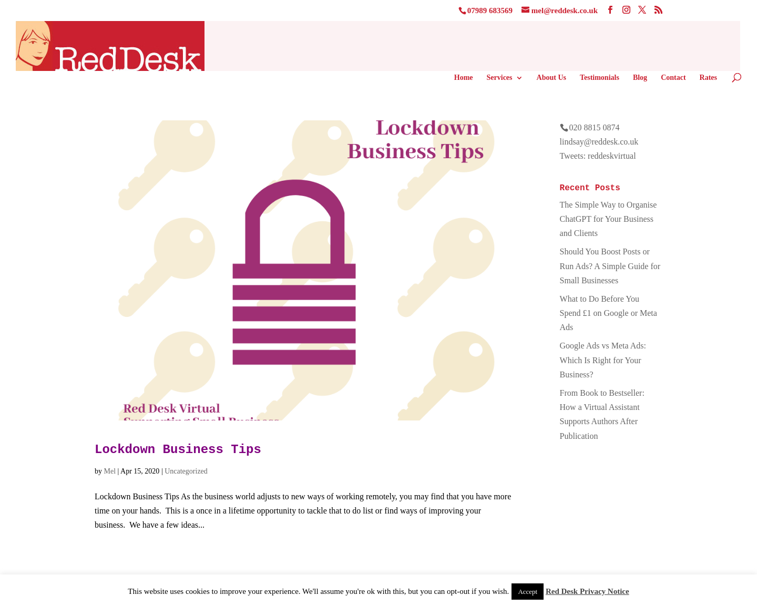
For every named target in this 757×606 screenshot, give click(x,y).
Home (463, 77)
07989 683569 (490, 10)
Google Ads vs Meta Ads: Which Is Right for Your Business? (603, 359)
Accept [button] (527, 591)
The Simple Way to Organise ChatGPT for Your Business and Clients (608, 219)
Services (500, 77)
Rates (708, 77)
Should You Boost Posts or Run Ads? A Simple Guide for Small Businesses (610, 265)
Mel (110, 471)
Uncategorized (186, 471)
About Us (551, 77)
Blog (640, 77)
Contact (673, 77)
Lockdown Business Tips (178, 450)
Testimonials (599, 77)
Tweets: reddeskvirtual (598, 155)
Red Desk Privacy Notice (587, 591)
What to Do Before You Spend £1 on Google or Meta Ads (608, 313)
